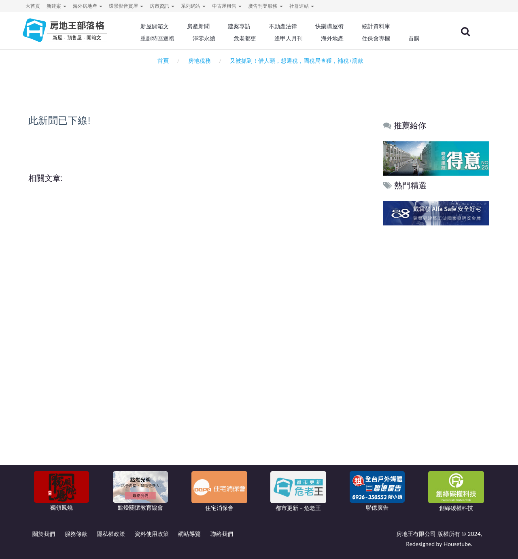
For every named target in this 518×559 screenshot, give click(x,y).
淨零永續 (206, 38)
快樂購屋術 (331, 26)
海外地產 (334, 38)
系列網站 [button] (193, 6)
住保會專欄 (378, 38)
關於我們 (43, 533)
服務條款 (76, 533)
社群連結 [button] (301, 6)
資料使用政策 (152, 533)
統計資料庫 (378, 26)
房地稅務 (199, 60)
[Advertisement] (436, 351)
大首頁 (32, 6)
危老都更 (247, 38)
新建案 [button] (56, 6)
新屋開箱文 (157, 26)
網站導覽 (189, 533)
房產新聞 (200, 26)
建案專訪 (241, 26)
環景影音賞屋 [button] (126, 6)
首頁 (162, 60)
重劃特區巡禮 (160, 38)
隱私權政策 (111, 533)
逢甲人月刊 (291, 38)
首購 (416, 38)
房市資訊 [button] (162, 6)
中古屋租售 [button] (227, 6)
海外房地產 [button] (87, 6)
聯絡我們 (221, 533)
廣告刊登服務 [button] (265, 6)
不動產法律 (285, 26)
